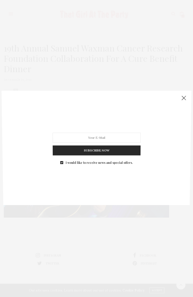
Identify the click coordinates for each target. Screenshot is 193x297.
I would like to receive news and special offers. (98, 159)
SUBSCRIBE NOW (96, 148)
